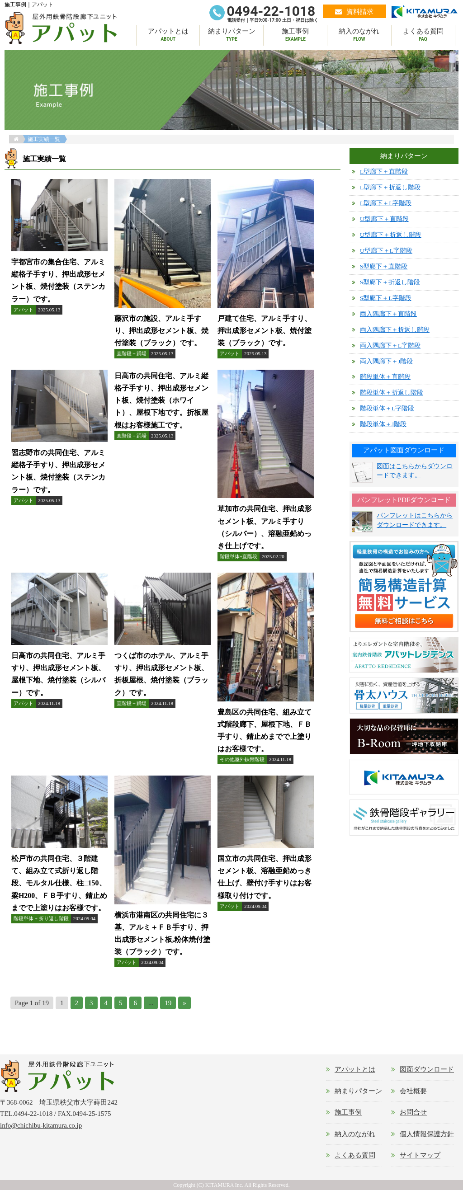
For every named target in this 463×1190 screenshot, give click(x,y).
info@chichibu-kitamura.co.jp (41, 1125)
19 (168, 1003)
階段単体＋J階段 (383, 424)
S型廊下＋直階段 (384, 266)
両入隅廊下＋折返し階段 (395, 329)
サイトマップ (420, 1155)
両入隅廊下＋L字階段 (390, 345)
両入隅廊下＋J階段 (386, 361)
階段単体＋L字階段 (387, 408)
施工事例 (295, 35)
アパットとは (168, 35)
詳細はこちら (59, 270)
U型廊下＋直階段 (384, 219)
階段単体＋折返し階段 (391, 392)
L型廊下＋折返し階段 (390, 187)
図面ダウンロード (427, 1069)
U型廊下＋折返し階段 (390, 234)
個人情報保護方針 (427, 1134)
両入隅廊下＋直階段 (388, 313)
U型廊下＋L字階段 (386, 250)
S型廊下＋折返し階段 (390, 282)
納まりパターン (231, 35)
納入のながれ (359, 35)
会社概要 (413, 1091)
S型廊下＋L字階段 (385, 298)
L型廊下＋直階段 (384, 171)
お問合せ (413, 1112)
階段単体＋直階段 (385, 376)
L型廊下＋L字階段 (386, 203)
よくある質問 (423, 35)
